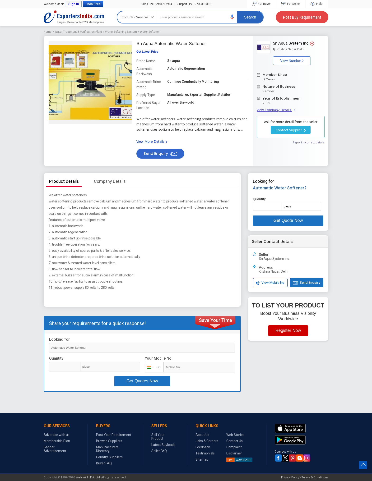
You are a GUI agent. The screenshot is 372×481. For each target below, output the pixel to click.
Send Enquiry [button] (160, 153)
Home (47, 31)
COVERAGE (238, 460)
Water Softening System (121, 31)
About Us (202, 435)
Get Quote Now (288, 220)
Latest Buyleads (163, 445)
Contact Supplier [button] (291, 130)
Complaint (234, 447)
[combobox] (153, 367)
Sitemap (201, 459)
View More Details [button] (151, 141)
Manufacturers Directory (107, 449)
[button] (232, 17)
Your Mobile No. (158, 358)
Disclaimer (234, 453)
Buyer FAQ (104, 463)
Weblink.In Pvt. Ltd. (88, 477)
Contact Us (234, 441)
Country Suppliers (109, 457)
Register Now (288, 330)
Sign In (73, 4)
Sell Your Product (158, 436)
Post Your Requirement (113, 435)
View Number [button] (291, 61)
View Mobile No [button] (270, 283)
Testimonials (205, 453)
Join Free (93, 4)
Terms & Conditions (315, 477)
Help (316, 3)
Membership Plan (57, 441)
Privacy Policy (290, 477)
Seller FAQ (159, 451)
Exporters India (74, 17)
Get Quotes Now (142, 381)
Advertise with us (57, 435)
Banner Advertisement (55, 449)
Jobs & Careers (206, 441)
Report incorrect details (309, 142)
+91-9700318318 (194, 4)
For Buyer (261, 3)
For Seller (291, 3)
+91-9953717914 (156, 4)
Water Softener (150, 31)
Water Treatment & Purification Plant (78, 31)
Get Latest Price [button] (147, 51)
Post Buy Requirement (302, 17)
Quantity (56, 358)
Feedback (202, 447)
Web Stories (235, 435)
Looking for (59, 339)
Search (250, 17)
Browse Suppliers (109, 441)
